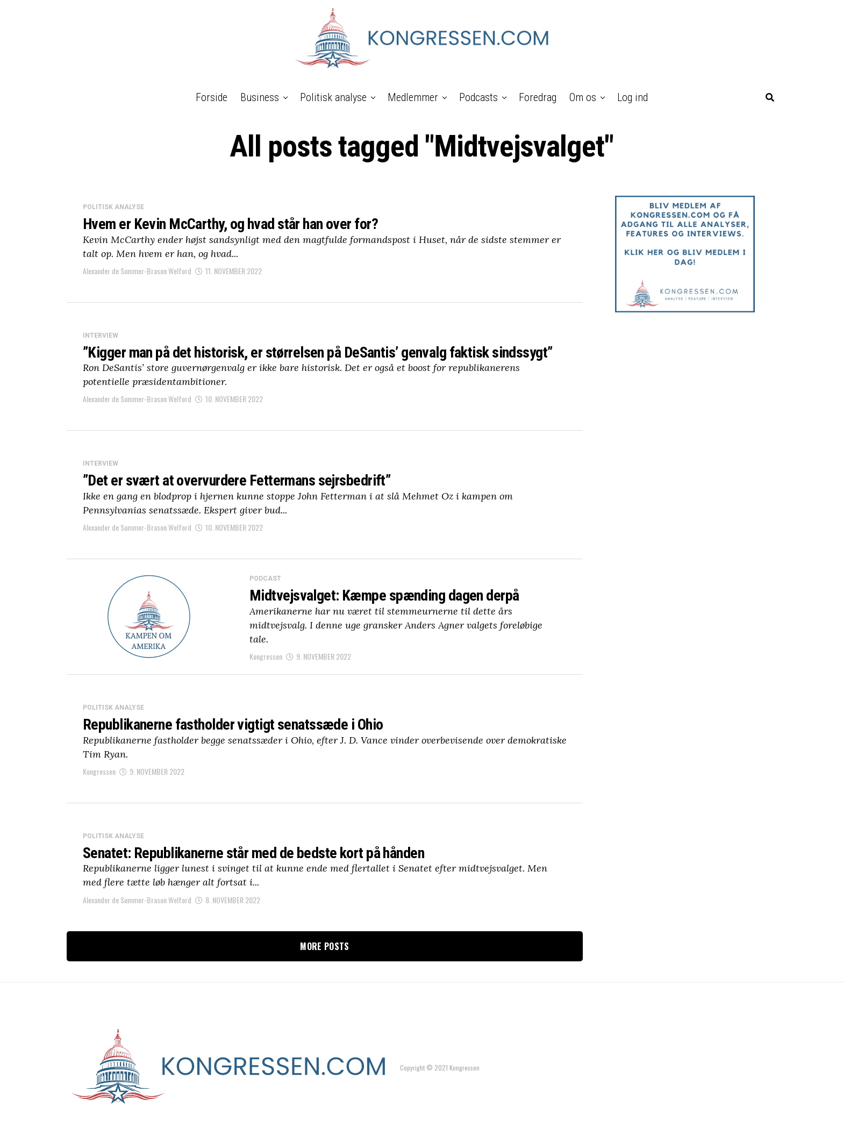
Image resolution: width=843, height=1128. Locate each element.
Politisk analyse (333, 97)
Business (259, 97)
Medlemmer (413, 97)
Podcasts (478, 97)
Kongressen (265, 656)
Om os (582, 97)
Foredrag (537, 97)
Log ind (632, 97)
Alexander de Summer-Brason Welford (137, 270)
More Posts (324, 946)
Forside (211, 97)
